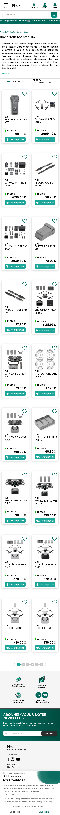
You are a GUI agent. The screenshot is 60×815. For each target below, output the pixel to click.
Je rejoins (49, 733)
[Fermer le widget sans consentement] (14, 773)
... (36, 664)
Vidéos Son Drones (14, 32)
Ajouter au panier (15, 139)
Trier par (38, 80)
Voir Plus (5, 73)
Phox (16, 5)
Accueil (3, 32)
